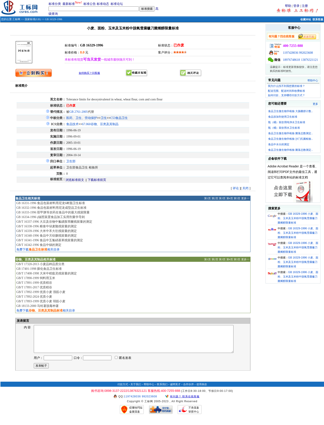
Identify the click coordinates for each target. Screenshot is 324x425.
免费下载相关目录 (38, 249)
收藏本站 (305, 19)
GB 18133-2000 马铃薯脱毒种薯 (37, 306)
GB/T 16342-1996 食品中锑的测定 (38, 245)
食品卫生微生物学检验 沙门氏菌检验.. (290, 138)
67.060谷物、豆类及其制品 (100, 124)
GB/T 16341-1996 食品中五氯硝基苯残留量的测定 (49, 240)
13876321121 (309, 59)
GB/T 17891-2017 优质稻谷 (34, 287)
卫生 (104, 118)
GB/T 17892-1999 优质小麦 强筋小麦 (40, 292)
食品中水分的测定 (278, 144)
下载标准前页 (97, 180)
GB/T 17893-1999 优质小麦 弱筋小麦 (40, 301)
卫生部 (70, 161)
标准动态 (103, 4)
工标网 (16, 19)
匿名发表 (123, 363)
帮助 (288, 6)
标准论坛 (117, 4)
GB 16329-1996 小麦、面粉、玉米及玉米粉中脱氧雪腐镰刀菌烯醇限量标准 (298, 218)
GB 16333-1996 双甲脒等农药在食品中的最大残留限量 (53, 212)
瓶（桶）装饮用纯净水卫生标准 (286, 122)
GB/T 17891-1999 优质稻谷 (34, 282)
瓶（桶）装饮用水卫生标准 (284, 127)
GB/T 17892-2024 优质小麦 (34, 296)
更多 (315, 103)
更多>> (245, 198)
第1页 (207, 198)
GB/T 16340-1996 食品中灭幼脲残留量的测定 (46, 235)
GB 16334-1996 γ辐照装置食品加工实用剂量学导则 (50, 217)
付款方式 (122, 389)
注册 (305, 6)
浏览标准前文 (75, 180)
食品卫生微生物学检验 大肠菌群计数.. (290, 111)
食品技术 (72, 124)
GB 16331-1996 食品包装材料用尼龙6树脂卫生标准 (50, 203)
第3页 (222, 198)
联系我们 (162, 389)
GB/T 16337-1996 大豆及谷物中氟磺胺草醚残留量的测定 (54, 221)
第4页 (229, 198)
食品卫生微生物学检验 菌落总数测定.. (290, 133)
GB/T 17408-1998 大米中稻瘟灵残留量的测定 (46, 273)
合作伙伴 (188, 389)
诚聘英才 (175, 389)
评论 (236, 188)
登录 (296, 6)
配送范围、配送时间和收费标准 (286, 90)
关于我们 (135, 389)
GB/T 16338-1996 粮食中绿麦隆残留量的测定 (46, 226)
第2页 (215, 198)
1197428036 (290, 52)
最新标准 (68, 4)
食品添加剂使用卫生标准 (282, 116)
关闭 (245, 188)
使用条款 (201, 389)
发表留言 (22, 320)
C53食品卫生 (119, 118)
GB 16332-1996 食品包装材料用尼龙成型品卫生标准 (51, 207)
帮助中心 (312, 80)
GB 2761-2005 (78, 111)
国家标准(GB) (33, 19)
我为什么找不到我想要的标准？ (286, 86)
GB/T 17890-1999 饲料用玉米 (35, 278)
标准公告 (89, 4)
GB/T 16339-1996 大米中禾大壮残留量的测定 (46, 231)
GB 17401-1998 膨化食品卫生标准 (39, 268)
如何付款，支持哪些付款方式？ (286, 95)
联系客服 (318, 19)
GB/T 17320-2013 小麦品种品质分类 (40, 264)
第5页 (237, 198)
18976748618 (291, 59)
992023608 (306, 52)
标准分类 (55, 4)
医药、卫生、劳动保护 (81, 118)
